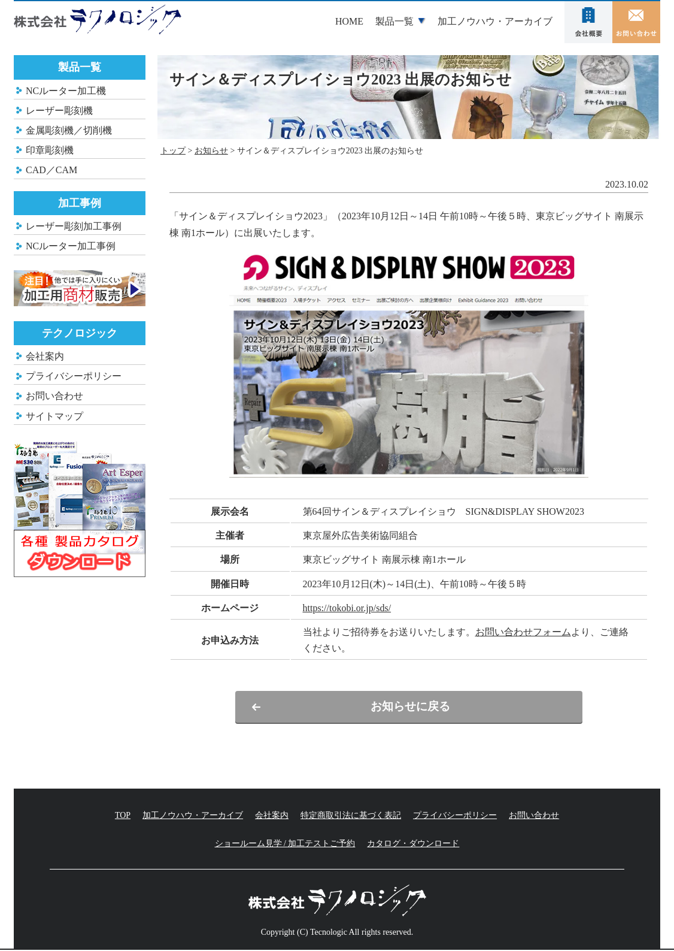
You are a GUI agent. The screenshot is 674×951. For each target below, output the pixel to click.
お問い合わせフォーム (523, 632)
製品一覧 (394, 21)
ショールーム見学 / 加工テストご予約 (285, 844)
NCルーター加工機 (66, 91)
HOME (349, 21)
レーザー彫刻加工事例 (74, 226)
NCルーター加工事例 (71, 246)
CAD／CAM (51, 170)
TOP (122, 815)
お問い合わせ (636, 22)
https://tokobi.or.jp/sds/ (347, 608)
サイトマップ (54, 416)
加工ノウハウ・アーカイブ (495, 21)
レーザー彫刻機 (59, 110)
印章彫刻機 (50, 150)
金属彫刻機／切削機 (69, 130)
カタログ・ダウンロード (413, 844)
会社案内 (588, 22)
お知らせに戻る (409, 707)
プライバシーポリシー (74, 376)
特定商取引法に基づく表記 (350, 815)
